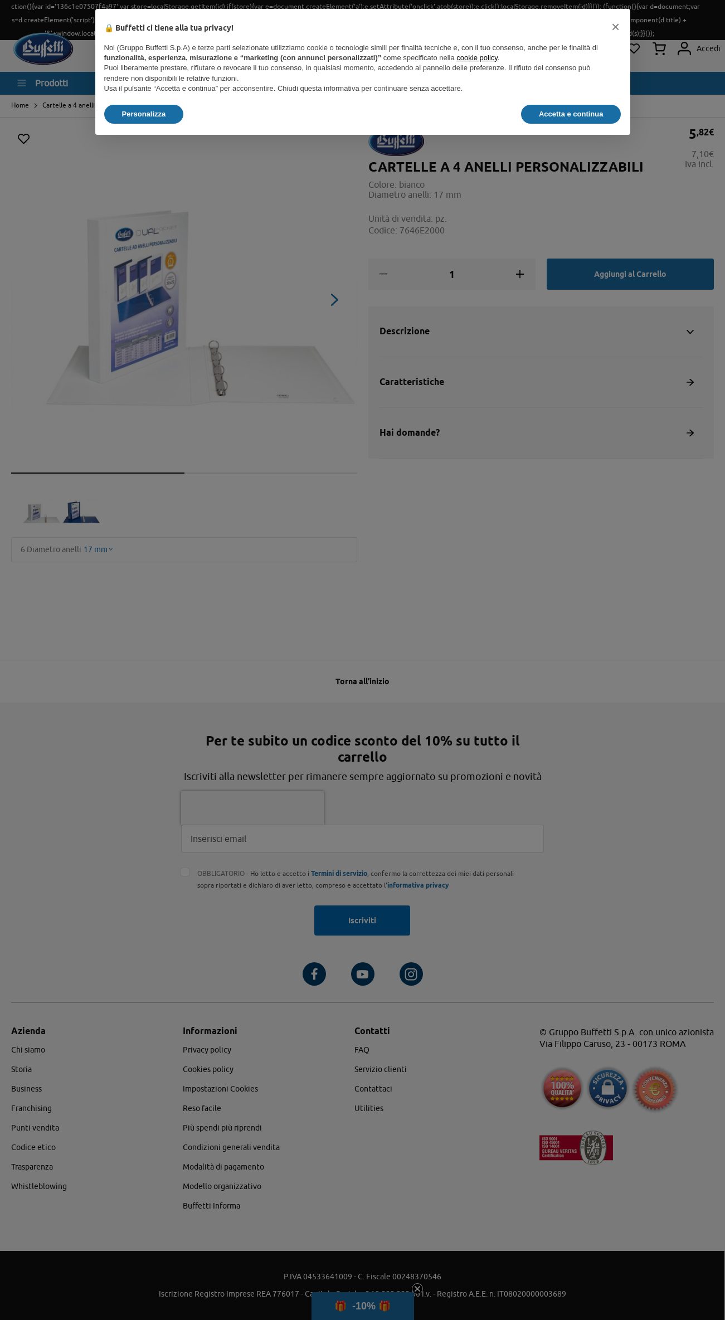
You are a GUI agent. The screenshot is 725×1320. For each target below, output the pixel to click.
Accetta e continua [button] (571, 114)
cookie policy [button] (476, 57)
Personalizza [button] (144, 114)
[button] (616, 27)
